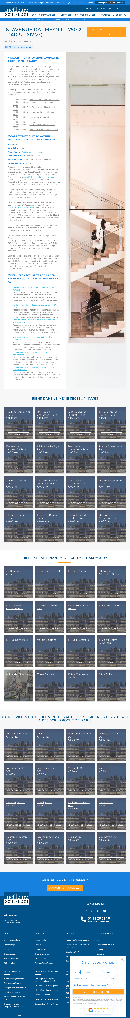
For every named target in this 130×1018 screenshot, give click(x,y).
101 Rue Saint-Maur (17, 639)
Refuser (112, 3)
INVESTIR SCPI (65, 15)
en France (53, 69)
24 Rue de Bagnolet (48, 571)
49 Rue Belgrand (47, 639)
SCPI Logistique (72, 1002)
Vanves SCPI (106, 768)
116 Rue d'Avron (77, 571)
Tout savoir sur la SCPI (13, 940)
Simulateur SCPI (72, 952)
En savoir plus (101, 2)
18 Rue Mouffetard (78, 639)
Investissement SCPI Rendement (22, 207)
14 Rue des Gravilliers (18, 674)
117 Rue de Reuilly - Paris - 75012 (44, 122)
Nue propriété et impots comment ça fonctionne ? (45, 979)
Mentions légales (10, 1016)
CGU (19, 1016)
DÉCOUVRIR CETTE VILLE (18, 756)
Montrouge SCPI (15, 802)
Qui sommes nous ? (12, 954)
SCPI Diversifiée (72, 997)
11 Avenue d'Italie (109, 605)
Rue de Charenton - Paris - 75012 (44, 129)
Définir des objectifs (12, 992)
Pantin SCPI (106, 802)
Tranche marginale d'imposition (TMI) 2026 (13, 1005)
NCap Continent (41, 958)
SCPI (34, 15)
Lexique (100, 949)
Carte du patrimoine (74, 961)
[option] (96, 220)
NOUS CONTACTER (95, 9)
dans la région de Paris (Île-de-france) (31, 69)
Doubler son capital (43, 995)
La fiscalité (8, 949)
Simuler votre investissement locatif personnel (77, 945)
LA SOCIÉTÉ (118, 15)
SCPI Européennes (73, 981)
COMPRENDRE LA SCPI (85, 15)
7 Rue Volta (105, 674)
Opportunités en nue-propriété (78, 940)
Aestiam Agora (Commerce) (33, 152)
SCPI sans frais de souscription (73, 987)
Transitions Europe (42, 954)
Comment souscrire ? (105, 944)
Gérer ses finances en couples (47, 999)
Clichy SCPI (43, 733)
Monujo (100, 940)
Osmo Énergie (40, 949)
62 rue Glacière (45, 674)
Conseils (100, 954)
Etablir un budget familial (14, 978)
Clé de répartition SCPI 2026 (46, 990)
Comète (38, 944)
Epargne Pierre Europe (44, 963)
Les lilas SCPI (75, 836)
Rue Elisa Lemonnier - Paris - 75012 (45, 99)
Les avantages (10, 944)
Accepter (120, 3)
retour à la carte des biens (106, 32)
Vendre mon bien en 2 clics (76, 956)
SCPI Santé (70, 993)
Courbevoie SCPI (108, 836)
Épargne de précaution (13, 983)
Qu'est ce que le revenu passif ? (47, 985)
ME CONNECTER (117, 9)
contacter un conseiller (65, 888)
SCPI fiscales (9, 963)
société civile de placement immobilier (40, 177)
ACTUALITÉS (104, 15)
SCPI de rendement (11, 958)
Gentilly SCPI (44, 802)
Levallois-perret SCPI (18, 733)
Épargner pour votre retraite (15, 987)
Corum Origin (40, 940)
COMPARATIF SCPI (47, 15)
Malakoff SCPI (76, 768)
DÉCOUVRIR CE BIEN (18, 434)
